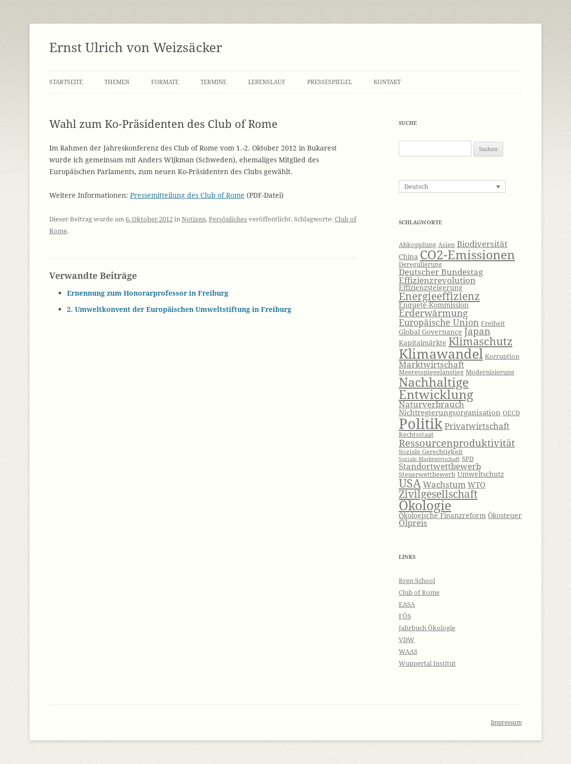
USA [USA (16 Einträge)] (410, 483)
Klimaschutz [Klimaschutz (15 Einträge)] (480, 341)
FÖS (405, 615)
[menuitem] (452, 186)
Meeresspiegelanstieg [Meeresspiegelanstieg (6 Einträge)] (431, 372)
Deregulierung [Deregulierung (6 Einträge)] (420, 264)
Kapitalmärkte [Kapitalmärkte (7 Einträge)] (422, 342)
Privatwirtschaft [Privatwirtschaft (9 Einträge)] (476, 425)
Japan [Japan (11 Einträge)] (477, 331)
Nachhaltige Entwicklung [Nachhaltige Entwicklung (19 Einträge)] (436, 387)
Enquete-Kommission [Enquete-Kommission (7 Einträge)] (434, 304)
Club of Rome (419, 592)
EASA (407, 604)
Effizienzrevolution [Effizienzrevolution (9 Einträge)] (437, 280)
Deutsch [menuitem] (416, 186)
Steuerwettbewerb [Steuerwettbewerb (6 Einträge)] (427, 474)
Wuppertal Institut (427, 663)
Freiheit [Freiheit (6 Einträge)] (493, 323)
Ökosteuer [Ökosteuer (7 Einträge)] (505, 515)
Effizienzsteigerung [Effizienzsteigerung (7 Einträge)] (431, 287)
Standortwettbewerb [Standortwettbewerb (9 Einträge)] (440, 466)
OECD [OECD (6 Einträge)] (511, 413)
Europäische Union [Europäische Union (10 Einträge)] (439, 322)
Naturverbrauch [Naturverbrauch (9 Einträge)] (431, 404)
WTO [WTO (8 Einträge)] (476, 485)
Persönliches (228, 218)
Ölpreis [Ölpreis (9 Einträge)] (413, 522)
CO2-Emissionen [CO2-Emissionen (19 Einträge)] (467, 254)
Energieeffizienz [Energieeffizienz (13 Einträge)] (439, 296)
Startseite (66, 82)
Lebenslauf (267, 82)
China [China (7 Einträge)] (408, 256)
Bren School (417, 580)
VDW (406, 639)
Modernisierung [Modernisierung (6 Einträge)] (490, 372)
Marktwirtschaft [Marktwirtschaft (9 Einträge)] (431, 364)
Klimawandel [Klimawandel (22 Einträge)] (441, 353)
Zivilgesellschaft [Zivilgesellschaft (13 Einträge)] (438, 494)
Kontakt (387, 82)
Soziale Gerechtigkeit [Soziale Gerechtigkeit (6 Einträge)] (431, 452)
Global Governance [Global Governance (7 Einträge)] (430, 331)
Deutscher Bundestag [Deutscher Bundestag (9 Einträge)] (441, 271)
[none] (452, 186)
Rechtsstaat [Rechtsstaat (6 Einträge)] (416, 434)
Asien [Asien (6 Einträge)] (446, 245)
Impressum (506, 722)
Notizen (194, 218)
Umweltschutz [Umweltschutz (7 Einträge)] (480, 474)
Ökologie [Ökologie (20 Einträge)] (425, 505)
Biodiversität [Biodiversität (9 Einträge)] (482, 243)
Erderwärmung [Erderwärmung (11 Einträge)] (433, 312)
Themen (116, 82)
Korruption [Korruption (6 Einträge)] (502, 356)
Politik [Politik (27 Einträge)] (421, 423)
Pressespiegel (329, 82)
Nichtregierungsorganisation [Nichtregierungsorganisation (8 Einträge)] (450, 412)
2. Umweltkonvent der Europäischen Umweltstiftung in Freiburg (179, 309)
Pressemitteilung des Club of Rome (187, 195)
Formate (165, 82)
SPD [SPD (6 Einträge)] (468, 459)
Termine (213, 82)
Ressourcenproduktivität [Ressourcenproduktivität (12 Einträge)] (457, 443)
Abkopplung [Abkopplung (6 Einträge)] (417, 245)
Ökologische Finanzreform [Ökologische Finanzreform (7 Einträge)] (442, 515)
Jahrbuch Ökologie (427, 627)
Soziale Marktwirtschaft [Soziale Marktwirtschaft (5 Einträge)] (429, 459)
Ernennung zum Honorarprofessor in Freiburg (147, 293)
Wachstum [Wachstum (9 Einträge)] (444, 484)
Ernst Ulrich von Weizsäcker (135, 47)
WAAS (408, 651)
